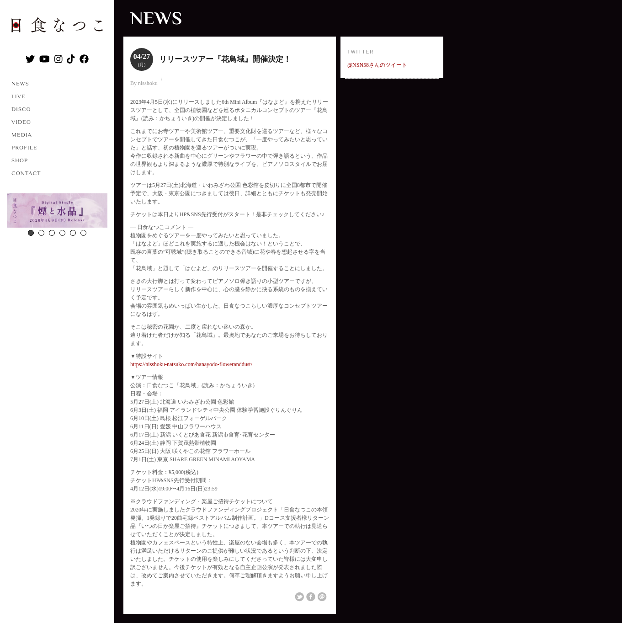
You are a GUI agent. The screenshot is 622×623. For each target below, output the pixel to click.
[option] (57, 211)
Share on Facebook (310, 597)
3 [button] (52, 233)
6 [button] (83, 233)
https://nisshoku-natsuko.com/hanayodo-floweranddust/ (191, 364)
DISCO (21, 109)
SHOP (19, 160)
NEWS (20, 83)
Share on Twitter (299, 597)
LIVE (18, 96)
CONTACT (26, 173)
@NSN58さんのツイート (377, 65)
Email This (322, 597)
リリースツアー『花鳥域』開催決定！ (225, 59)
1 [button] (31, 233)
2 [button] (41, 233)
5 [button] (73, 233)
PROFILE (24, 147)
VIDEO (21, 121)
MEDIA (21, 134)
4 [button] (62, 233)
